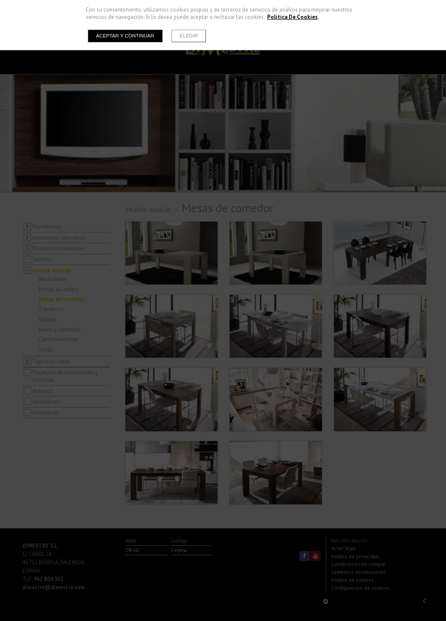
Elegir (189, 35)
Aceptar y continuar (125, 35)
